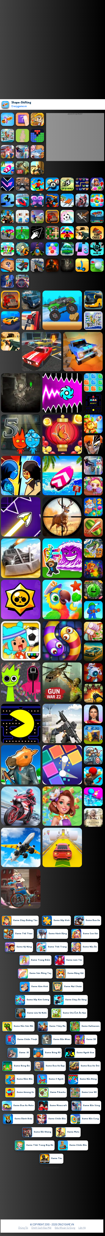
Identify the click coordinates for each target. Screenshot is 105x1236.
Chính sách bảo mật (41, 1227)
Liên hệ (82, 1227)
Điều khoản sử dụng (65, 1227)
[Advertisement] (75, 138)
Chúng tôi (23, 1227)
